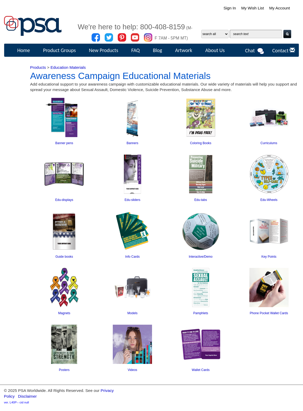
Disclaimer (27, 396)
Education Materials (68, 67)
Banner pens (64, 143)
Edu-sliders (132, 200)
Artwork (183, 50)
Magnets (64, 313)
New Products (103, 50)
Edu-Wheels (268, 200)
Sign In (229, 8)
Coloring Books (200, 143)
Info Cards (132, 256)
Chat (255, 51)
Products (38, 67)
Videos (132, 370)
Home (23, 50)
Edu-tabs (200, 200)
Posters (64, 370)
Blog (157, 50)
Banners (132, 143)
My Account (279, 8)
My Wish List (252, 8)
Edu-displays (64, 200)
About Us (215, 50)
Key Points (268, 256)
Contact (283, 50)
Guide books (64, 256)
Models (132, 313)
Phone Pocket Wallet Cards (269, 313)
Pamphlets (200, 313)
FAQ (135, 50)
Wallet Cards (201, 370)
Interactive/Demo (201, 256)
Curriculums (269, 143)
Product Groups (59, 50)
